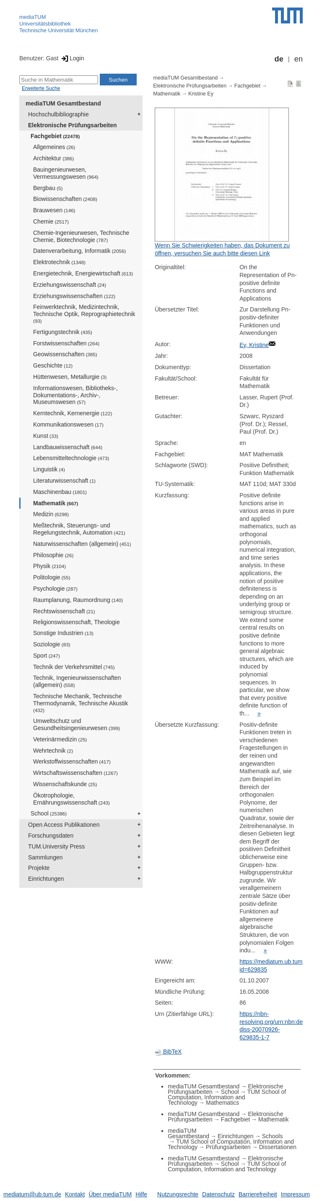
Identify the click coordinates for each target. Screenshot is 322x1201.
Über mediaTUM (110, 1194)
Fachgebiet (55, 136)
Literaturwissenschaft (64, 480)
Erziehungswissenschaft (69, 284)
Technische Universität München (58, 30)
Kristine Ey (200, 94)
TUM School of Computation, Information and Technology (227, 1097)
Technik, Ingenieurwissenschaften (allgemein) (77, 681)
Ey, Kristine (254, 345)
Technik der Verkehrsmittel (74, 667)
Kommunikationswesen (68, 424)
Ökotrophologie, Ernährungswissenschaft (71, 799)
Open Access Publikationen (63, 824)
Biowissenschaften (65, 198)
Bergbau (47, 188)
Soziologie (51, 644)
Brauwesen (54, 210)
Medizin (51, 514)
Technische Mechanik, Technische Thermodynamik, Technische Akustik (80, 703)
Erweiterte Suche (41, 88)
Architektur (53, 158)
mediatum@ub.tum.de (32, 1194)
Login (72, 58)
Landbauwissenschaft (67, 447)
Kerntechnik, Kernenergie (72, 413)
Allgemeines (54, 147)
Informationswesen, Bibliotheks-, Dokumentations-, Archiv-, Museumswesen (75, 395)
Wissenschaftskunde (65, 784)
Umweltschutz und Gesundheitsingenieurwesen (76, 724)
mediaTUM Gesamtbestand (63, 103)
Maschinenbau (60, 492)
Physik (49, 566)
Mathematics (222, 1102)
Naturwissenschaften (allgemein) (82, 543)
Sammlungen (45, 857)
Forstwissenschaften (66, 343)
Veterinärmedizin (60, 739)
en (298, 59)
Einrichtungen (46, 878)
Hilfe (141, 1194)
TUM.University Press (56, 846)
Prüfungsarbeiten (228, 1147)
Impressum (295, 1194)
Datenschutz (218, 1194)
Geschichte (53, 365)
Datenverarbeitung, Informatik (79, 250)
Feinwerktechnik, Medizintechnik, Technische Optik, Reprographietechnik (84, 313)
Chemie (51, 221)
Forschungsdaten (50, 835)
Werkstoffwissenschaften (72, 761)
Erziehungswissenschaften (74, 296)
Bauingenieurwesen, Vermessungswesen (66, 173)
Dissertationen (278, 1147)
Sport (46, 655)
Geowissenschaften (65, 354)
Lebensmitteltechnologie (71, 458)
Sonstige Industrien (63, 633)
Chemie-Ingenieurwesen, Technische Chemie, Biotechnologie (81, 236)
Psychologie (55, 588)
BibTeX (168, 1051)
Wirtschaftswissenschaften (75, 772)
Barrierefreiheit (258, 1194)
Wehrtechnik (53, 750)
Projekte (38, 867)
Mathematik (55, 503)
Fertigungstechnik (62, 332)
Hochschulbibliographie (58, 114)
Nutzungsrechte (177, 1194)
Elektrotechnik (59, 262)
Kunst (45, 435)
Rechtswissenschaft (64, 611)
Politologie (51, 577)
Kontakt (75, 1194)
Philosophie (53, 555)
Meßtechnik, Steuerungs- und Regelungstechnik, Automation (79, 529)
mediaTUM (32, 17)
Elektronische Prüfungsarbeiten (72, 125)
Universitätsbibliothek (45, 24)
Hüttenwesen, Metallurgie (69, 376)
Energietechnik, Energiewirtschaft (83, 273)
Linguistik (49, 469)
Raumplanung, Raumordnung (78, 600)
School (49, 813)
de (279, 59)
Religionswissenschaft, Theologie (76, 622)
